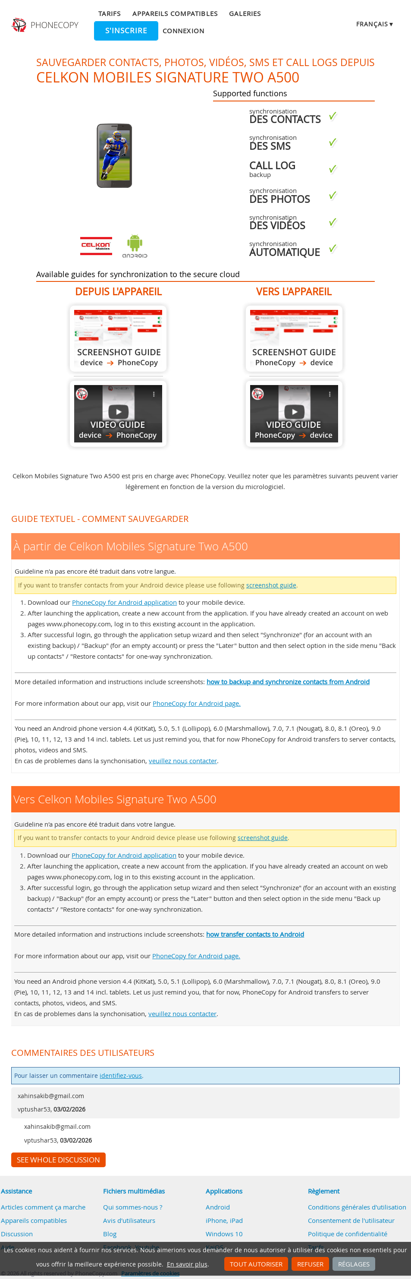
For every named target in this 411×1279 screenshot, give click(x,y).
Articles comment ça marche (43, 1207)
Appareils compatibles (175, 13)
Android (218, 1207)
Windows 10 (224, 1233)
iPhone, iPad (224, 1220)
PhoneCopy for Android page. (197, 703)
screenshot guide (271, 585)
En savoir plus (187, 1264)
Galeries (245, 13)
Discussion (17, 1233)
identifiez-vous (121, 1076)
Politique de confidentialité (347, 1233)
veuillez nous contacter (183, 760)
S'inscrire (126, 30)
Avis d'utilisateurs (129, 1220)
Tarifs (109, 13)
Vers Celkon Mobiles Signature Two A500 (294, 339)
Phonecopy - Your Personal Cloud (45, 25)
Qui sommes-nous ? (132, 1207)
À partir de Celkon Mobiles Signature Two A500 (118, 339)
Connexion (183, 30)
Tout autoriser (256, 1264)
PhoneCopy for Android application (124, 602)
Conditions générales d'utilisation (357, 1207)
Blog (109, 1233)
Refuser (310, 1264)
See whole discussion (58, 1160)
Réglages (354, 1264)
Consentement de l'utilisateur (351, 1220)
